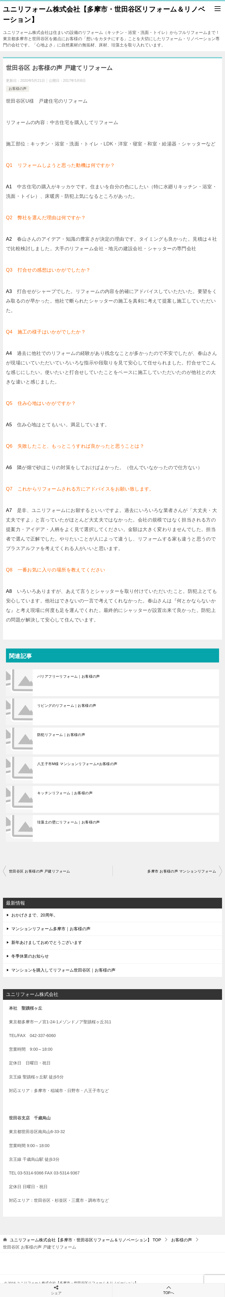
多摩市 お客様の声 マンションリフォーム (181, 871)
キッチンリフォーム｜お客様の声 (65, 793)
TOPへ (168, 1290)
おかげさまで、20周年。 (34, 915)
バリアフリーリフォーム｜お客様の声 (68, 676)
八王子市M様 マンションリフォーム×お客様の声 (77, 764)
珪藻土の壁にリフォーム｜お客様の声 (68, 822)
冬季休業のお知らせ (30, 956)
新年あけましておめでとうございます (46, 942)
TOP (85, 1240)
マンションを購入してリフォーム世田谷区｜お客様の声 (63, 970)
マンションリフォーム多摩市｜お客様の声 (50, 928)
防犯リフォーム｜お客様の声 (61, 735)
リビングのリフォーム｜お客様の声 (66, 706)
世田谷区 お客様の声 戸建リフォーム (39, 871)
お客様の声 (17, 89)
